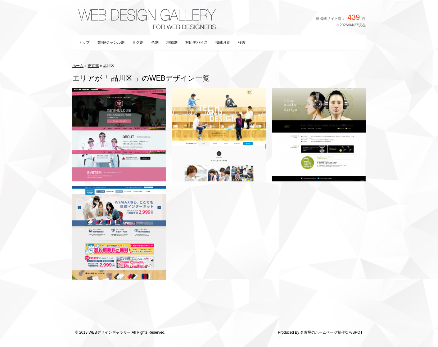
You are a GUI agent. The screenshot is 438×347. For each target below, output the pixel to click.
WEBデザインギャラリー (109, 332)
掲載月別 (222, 42)
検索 (242, 42)
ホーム (78, 66)
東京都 (93, 66)
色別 (155, 42)
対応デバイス (196, 42)
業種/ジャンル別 (110, 42)
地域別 (172, 42)
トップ (84, 42)
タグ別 (137, 42)
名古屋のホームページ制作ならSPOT (331, 332)
